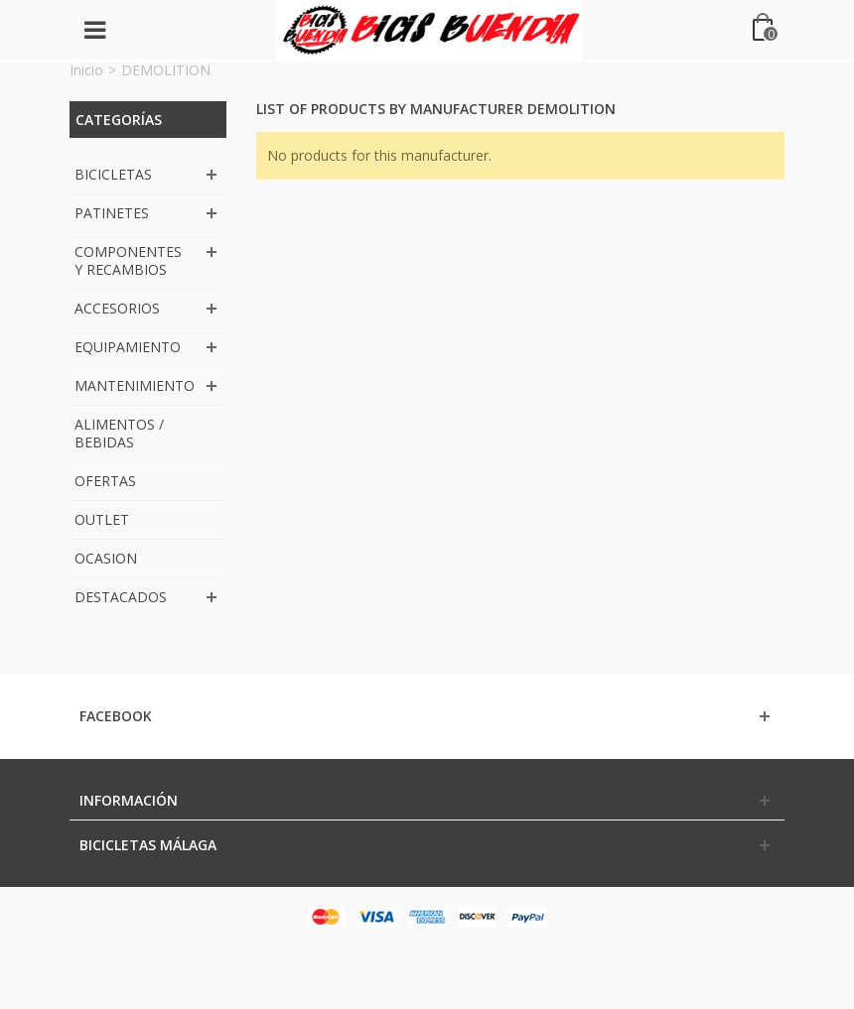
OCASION (105, 558)
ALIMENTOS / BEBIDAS (119, 433)
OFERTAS (105, 480)
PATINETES (111, 212)
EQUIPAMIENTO (127, 346)
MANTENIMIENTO (134, 385)
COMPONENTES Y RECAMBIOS (128, 260)
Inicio (86, 70)
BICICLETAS (113, 174)
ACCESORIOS (117, 308)
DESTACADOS (120, 596)
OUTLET (101, 519)
